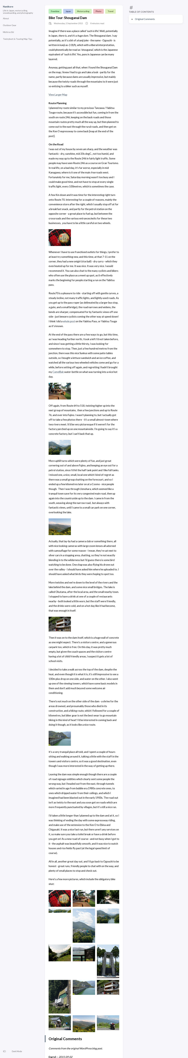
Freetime (55, 11)
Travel (110, 11)
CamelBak (58, 371)
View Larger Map (58, 94)
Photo (98, 11)
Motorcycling (83, 11)
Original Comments (145, 19)
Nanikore (8, 6)
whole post (69, 321)
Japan (68, 11)
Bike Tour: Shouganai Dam (68, 18)
